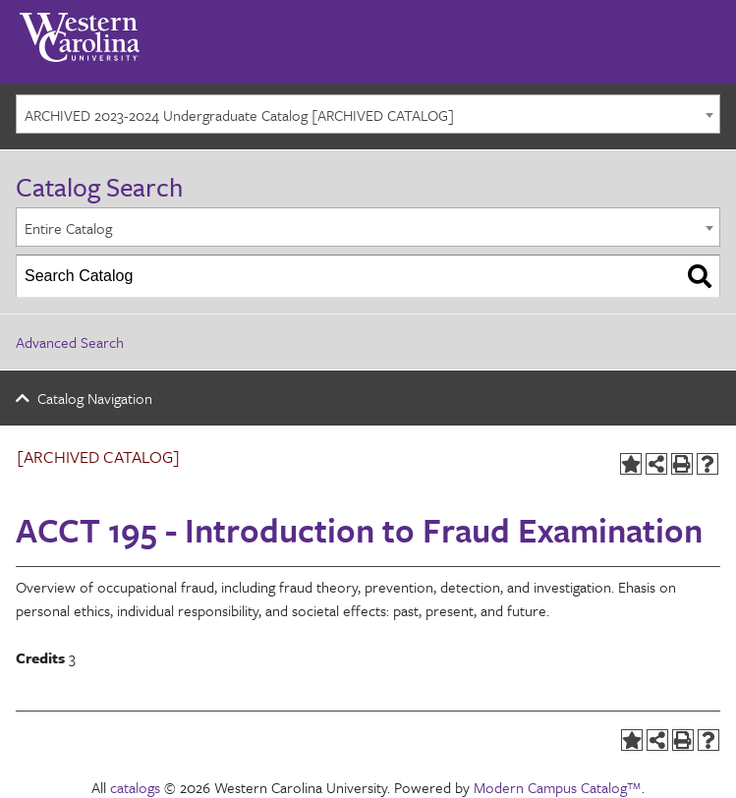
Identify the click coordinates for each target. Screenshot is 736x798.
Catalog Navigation (94, 398)
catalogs (135, 787)
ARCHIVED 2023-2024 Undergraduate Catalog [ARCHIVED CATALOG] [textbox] (239, 115)
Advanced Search (70, 342)
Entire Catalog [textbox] (68, 228)
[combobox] (368, 114)
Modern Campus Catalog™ (558, 787)
